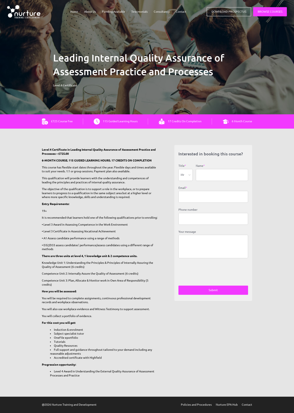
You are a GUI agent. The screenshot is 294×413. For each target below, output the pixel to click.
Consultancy (162, 11)
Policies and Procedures (196, 404)
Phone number (187, 209)
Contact (181, 11)
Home (74, 11)
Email (182, 188)
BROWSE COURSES (270, 11)
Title (182, 166)
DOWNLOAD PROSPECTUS (229, 11)
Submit (213, 290)
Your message (187, 231)
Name (200, 166)
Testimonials (139, 11)
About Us (90, 11)
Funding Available (113, 11)
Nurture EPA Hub (227, 404)
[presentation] (209, 273)
